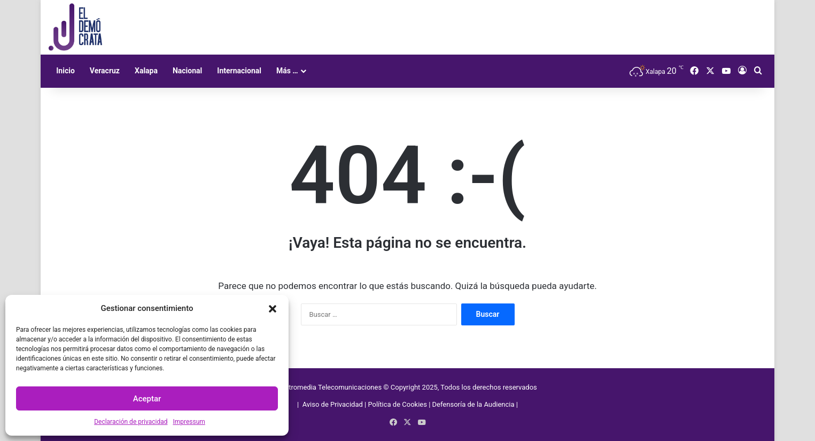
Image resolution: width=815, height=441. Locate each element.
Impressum (189, 421)
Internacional (239, 70)
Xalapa (146, 70)
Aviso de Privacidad (333, 404)
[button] (272, 308)
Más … (287, 70)
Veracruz (105, 70)
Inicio (65, 70)
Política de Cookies (397, 404)
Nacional (187, 70)
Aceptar (147, 399)
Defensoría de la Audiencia (473, 404)
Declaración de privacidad (130, 421)
